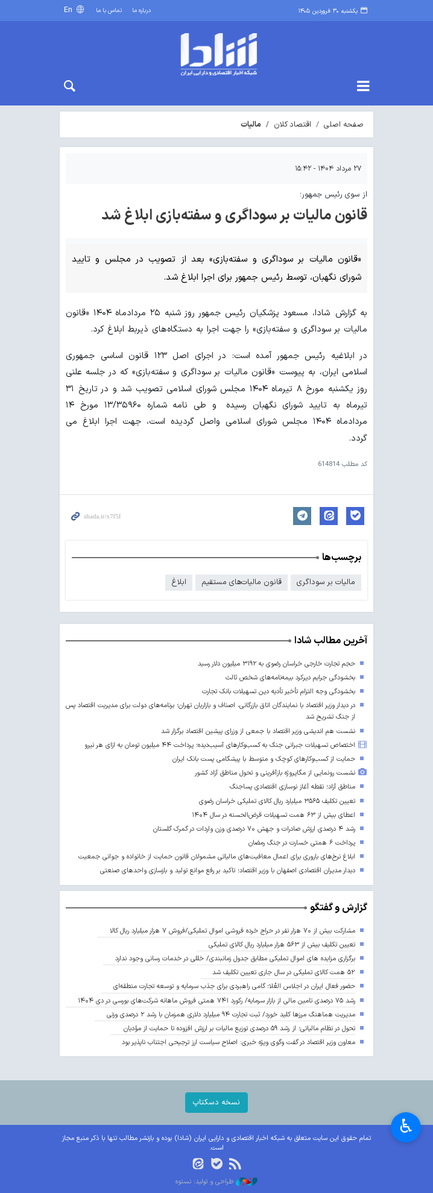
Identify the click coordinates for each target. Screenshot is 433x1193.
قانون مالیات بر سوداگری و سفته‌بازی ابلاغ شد (234, 216)
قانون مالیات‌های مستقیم (241, 582)
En (69, 9)
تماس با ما (109, 10)
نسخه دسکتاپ (216, 1102)
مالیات (251, 124)
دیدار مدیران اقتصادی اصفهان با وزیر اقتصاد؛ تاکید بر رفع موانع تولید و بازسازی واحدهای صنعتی (227, 871)
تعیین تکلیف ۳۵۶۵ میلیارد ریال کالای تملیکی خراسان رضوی (277, 801)
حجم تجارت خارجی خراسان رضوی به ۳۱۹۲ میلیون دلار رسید (276, 664)
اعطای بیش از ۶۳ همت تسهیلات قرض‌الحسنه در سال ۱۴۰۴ (273, 815)
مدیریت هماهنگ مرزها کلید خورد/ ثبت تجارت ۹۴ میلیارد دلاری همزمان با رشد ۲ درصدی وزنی (231, 1015)
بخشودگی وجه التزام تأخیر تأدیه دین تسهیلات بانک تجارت (278, 692)
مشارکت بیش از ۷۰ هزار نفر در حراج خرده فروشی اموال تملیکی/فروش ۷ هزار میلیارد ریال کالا (232, 931)
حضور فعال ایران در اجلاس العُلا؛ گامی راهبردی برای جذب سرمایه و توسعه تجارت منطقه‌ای (234, 986)
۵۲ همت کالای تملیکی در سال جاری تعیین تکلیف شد (283, 973)
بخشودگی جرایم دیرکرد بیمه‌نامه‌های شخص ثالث (290, 678)
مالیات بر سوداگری (326, 582)
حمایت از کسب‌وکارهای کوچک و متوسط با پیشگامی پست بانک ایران (263, 759)
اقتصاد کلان (292, 124)
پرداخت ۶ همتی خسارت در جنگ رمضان (301, 843)
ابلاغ (178, 582)
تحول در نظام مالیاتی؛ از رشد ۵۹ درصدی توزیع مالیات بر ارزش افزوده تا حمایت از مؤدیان (239, 1029)
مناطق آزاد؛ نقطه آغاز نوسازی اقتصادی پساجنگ (292, 787)
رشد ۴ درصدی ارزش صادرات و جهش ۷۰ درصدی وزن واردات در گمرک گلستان (254, 829)
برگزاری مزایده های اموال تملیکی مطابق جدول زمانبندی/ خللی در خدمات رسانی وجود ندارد (235, 959)
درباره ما (141, 10)
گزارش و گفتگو (338, 908)
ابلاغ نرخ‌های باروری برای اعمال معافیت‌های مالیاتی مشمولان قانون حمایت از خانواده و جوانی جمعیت (216, 857)
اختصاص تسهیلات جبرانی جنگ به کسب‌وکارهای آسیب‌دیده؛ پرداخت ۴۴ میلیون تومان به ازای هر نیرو (219, 745)
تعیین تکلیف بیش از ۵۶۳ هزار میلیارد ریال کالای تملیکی (282, 945)
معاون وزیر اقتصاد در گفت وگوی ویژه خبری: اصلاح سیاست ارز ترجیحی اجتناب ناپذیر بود (238, 1042)
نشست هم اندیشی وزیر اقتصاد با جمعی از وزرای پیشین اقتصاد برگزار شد (258, 731)
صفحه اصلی (344, 124)
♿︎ (406, 1126)
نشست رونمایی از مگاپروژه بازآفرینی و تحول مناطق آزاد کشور (275, 773)
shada (216, 54)
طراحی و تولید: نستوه (216, 1182)
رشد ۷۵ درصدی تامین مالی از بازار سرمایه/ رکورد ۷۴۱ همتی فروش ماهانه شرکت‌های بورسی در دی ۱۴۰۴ (216, 1001)
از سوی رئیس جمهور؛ (333, 194)
